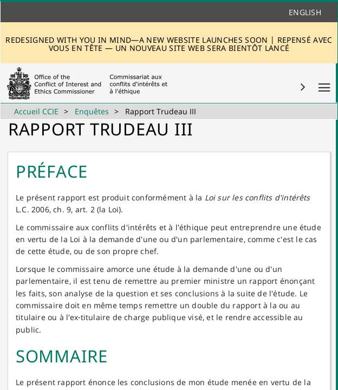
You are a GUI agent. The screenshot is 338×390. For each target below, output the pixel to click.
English (305, 12)
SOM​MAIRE (62, 355)
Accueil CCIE (36, 111)
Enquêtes (92, 111)
